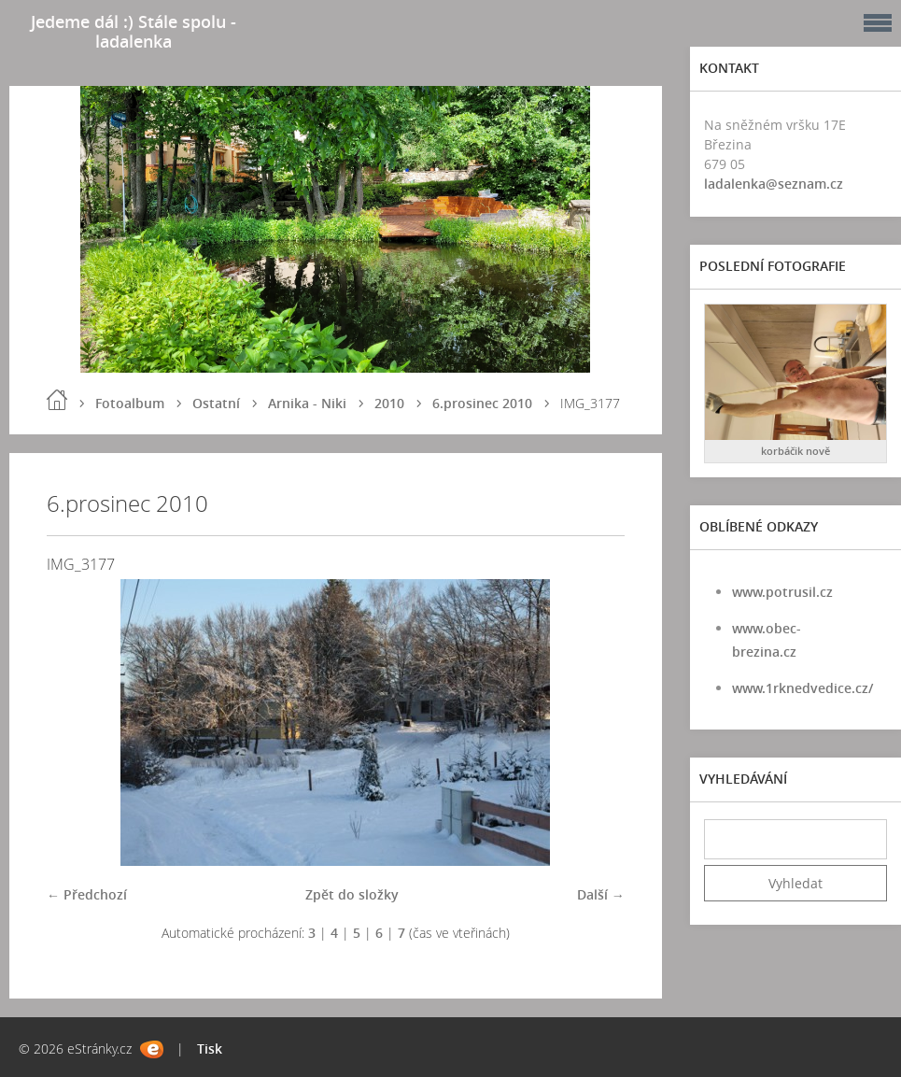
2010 (389, 403)
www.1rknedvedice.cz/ (802, 688)
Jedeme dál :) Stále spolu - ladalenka (133, 31)
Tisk (209, 1048)
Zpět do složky (352, 894)
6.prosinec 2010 (482, 403)
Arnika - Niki (307, 403)
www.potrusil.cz (782, 592)
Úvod (57, 400)
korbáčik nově (795, 451)
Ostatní (216, 403)
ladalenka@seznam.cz (773, 183)
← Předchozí (87, 894)
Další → (601, 894)
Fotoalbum (129, 403)
